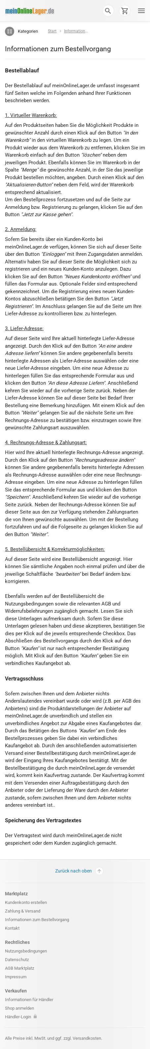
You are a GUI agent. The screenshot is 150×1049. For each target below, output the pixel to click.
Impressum (15, 976)
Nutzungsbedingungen (26, 951)
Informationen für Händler (29, 999)
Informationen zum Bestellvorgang (37, 919)
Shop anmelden (19, 1008)
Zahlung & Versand (22, 911)
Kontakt (12, 928)
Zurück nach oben (79, 871)
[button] (108, 11)
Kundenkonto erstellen (26, 902)
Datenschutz (17, 959)
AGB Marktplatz (19, 968)
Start (52, 31)
